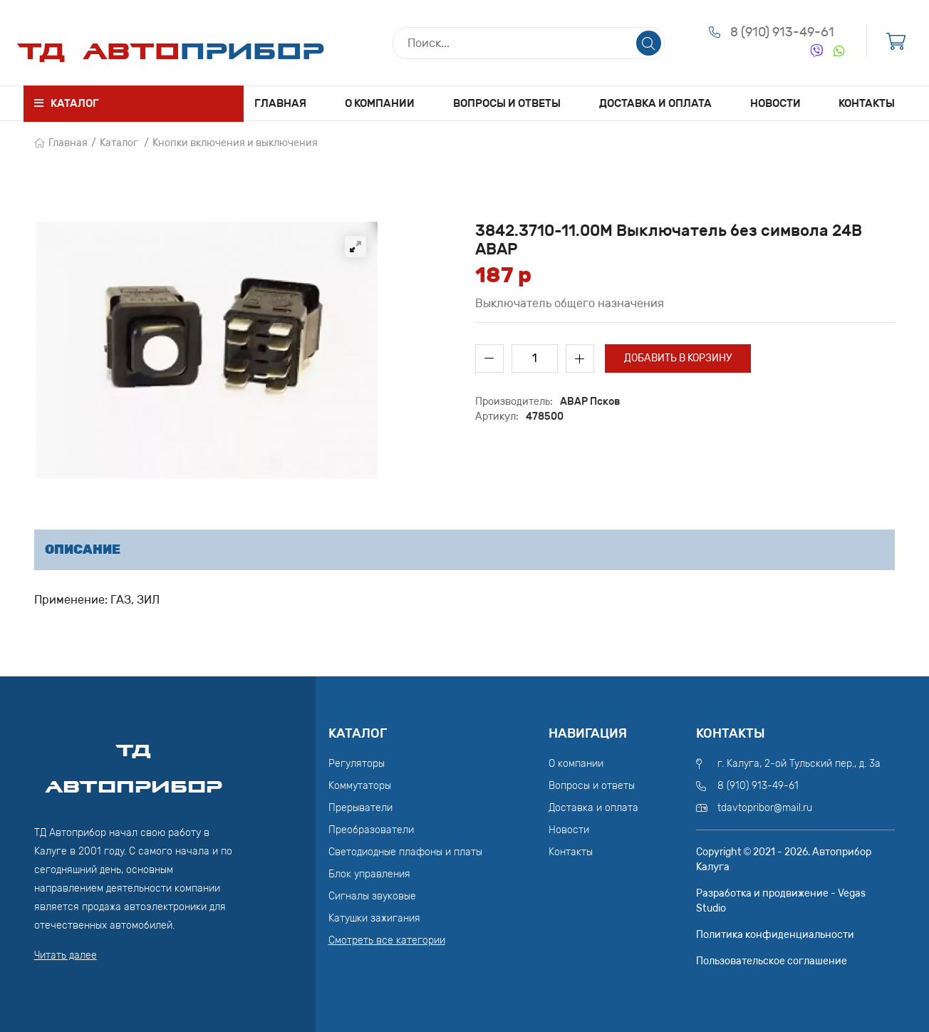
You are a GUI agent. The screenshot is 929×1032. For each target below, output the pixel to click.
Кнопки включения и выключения (235, 143)
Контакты (867, 103)
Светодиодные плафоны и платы (405, 852)
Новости (775, 103)
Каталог (119, 143)
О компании (380, 103)
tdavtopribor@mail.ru (764, 808)
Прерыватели (360, 808)
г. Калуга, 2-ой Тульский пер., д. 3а (799, 764)
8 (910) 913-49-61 (782, 32)
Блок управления (369, 874)
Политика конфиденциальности (775, 935)
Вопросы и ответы (507, 103)
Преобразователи (371, 830)
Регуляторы (356, 764)
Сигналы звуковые (372, 896)
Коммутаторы (359, 786)
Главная (280, 103)
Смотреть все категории (386, 940)
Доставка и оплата (655, 103)
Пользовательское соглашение (771, 961)
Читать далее (65, 955)
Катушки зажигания (374, 918)
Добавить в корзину (678, 358)
